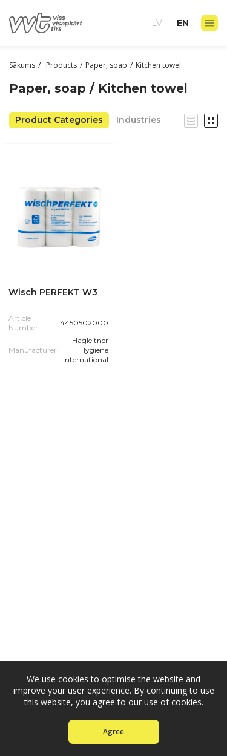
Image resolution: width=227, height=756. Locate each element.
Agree (113, 731)
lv (156, 23)
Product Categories (59, 119)
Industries (138, 119)
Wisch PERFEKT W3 (52, 292)
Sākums (22, 65)
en (183, 23)
